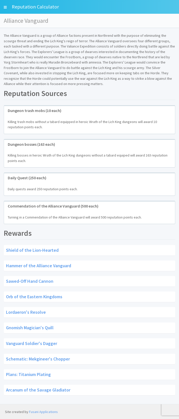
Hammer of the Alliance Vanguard (38, 265)
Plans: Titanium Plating (28, 374)
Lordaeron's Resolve (26, 312)
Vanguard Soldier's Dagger (31, 343)
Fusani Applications (43, 412)
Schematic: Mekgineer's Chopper (38, 359)
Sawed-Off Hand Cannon (29, 281)
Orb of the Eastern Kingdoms (34, 297)
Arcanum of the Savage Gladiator (38, 389)
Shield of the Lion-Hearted (32, 250)
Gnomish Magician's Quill (30, 327)
